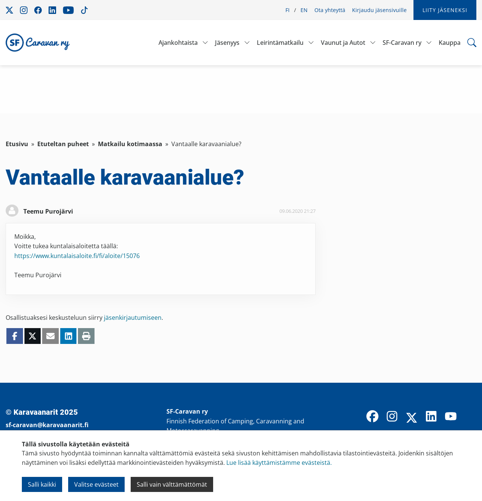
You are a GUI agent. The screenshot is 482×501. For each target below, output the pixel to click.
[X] (412, 418)
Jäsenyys (227, 42)
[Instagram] (392, 417)
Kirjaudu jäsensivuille (379, 10)
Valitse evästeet (96, 484)
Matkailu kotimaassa (130, 144)
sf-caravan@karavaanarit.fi (47, 425)
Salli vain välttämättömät (172, 484)
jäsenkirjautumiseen (133, 317)
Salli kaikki (42, 484)
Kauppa (450, 42)
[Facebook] (372, 417)
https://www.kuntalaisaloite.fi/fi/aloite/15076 (77, 256)
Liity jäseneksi (445, 10)
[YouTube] (451, 417)
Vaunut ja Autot (343, 42)
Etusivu (17, 144)
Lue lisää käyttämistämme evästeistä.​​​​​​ (279, 462)
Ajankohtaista (178, 42)
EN (304, 10)
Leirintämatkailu (280, 42)
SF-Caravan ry (402, 42)
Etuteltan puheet (63, 144)
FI (287, 10)
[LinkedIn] (431, 417)
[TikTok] (470, 417)
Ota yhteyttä (329, 10)
